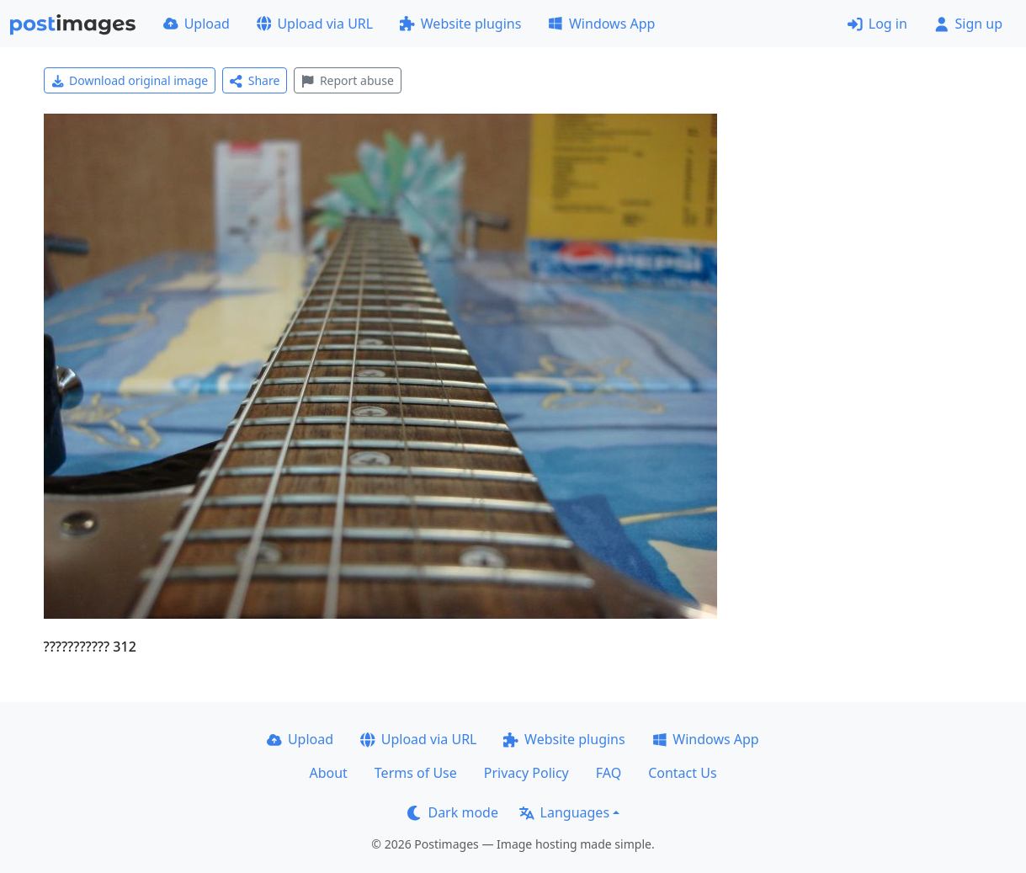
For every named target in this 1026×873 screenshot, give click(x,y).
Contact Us (682, 773)
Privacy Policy (526, 773)
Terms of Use (416, 773)
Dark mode (452, 812)
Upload (196, 23)
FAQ (608, 773)
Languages (564, 812)
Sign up (968, 23)
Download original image (130, 80)
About (328, 773)
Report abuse (347, 80)
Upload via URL (315, 23)
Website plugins (460, 23)
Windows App (601, 23)
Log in (877, 23)
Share (254, 80)
